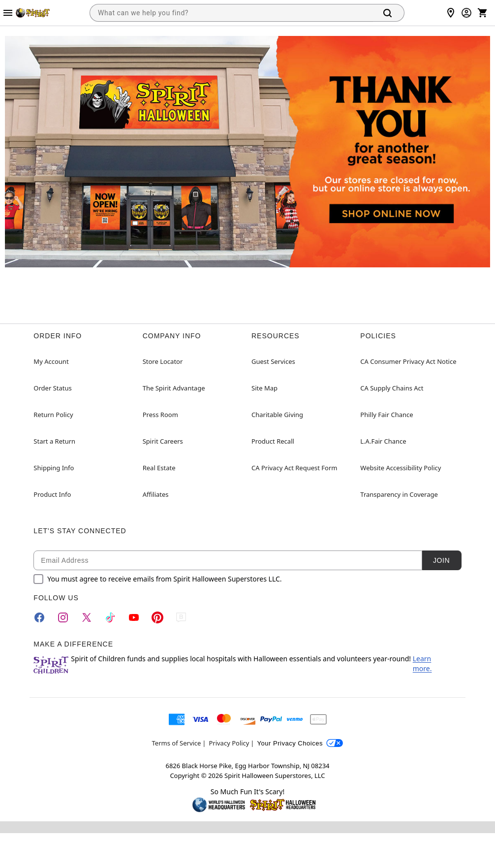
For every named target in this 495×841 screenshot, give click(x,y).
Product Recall (272, 441)
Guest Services (273, 361)
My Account (50, 361)
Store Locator (163, 361)
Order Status (52, 388)
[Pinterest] (157, 617)
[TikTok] (110, 617)
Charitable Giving (277, 414)
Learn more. (422, 663)
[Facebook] (39, 617)
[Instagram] (63, 617)
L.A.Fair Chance (383, 441)
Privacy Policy (229, 743)
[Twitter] (87, 617)
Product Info (52, 494)
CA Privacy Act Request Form (294, 467)
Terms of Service (176, 743)
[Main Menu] (8, 13)
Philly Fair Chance (386, 414)
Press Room (160, 414)
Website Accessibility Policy (400, 467)
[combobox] (231, 13)
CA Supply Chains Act (391, 388)
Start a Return (54, 441)
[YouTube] (134, 617)
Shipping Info (53, 467)
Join (441, 560)
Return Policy (53, 414)
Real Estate (159, 467)
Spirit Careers (163, 441)
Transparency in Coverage (399, 494)
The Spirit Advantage (174, 388)
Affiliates (156, 494)
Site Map (264, 388)
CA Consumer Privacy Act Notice (408, 361)
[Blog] (181, 617)
